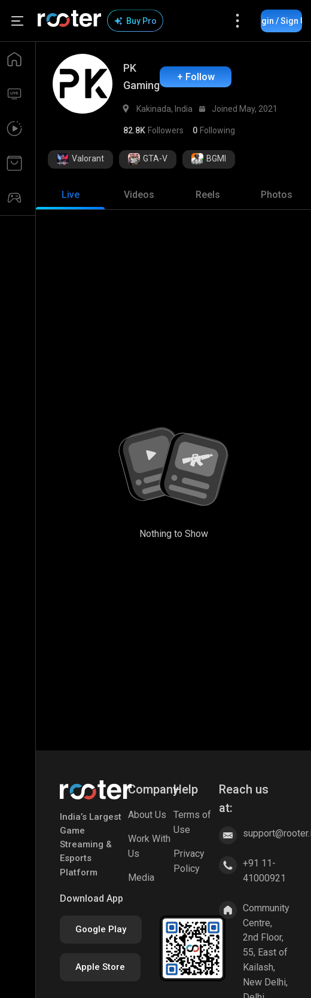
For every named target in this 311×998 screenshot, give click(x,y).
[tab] (70, 195)
